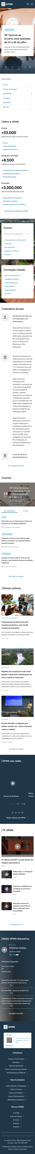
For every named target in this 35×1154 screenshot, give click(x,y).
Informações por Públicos (16, 1073)
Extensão (9, 254)
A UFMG (16, 1113)
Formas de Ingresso (17, 89)
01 (6, 67)
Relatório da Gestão (16, 1066)
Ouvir (4, 985)
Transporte (17, 98)
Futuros (25, 511)
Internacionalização (12, 283)
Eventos (16, 1127)
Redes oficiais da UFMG (17, 818)
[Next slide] (23, 804)
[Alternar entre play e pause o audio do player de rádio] (4, 950)
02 (12, 67)
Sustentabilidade (12, 290)
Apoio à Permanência (16, 1096)
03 (18, 67)
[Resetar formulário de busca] (29, 234)
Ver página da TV (17, 924)
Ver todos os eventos (17, 576)
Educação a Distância (13, 251)
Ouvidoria (16, 1062)
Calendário (17, 102)
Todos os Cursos (16, 1089)
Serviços (17, 107)
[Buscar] (27, 234)
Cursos (17, 85)
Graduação (9, 244)
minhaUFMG (17, 94)
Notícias (16, 1123)
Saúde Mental (10, 286)
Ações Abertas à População (16, 1086)
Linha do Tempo (16, 1116)
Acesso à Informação (16, 1059)
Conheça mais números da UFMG (17, 211)
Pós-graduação (11, 247)
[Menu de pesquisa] (27, 4)
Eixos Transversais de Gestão (16, 1069)
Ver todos (9, 294)
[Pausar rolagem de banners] (30, 67)
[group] (12, 783)
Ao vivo (12, 945)
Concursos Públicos (16, 1093)
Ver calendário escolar (17, 466)
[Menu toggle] (32, 4)
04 (25, 67)
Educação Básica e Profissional (16, 240)
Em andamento (9, 511)
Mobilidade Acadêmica (16, 1100)
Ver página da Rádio (17, 1013)
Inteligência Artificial (13, 279)
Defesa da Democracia (13, 275)
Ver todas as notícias (17, 749)
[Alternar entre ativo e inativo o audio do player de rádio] (10, 955)
